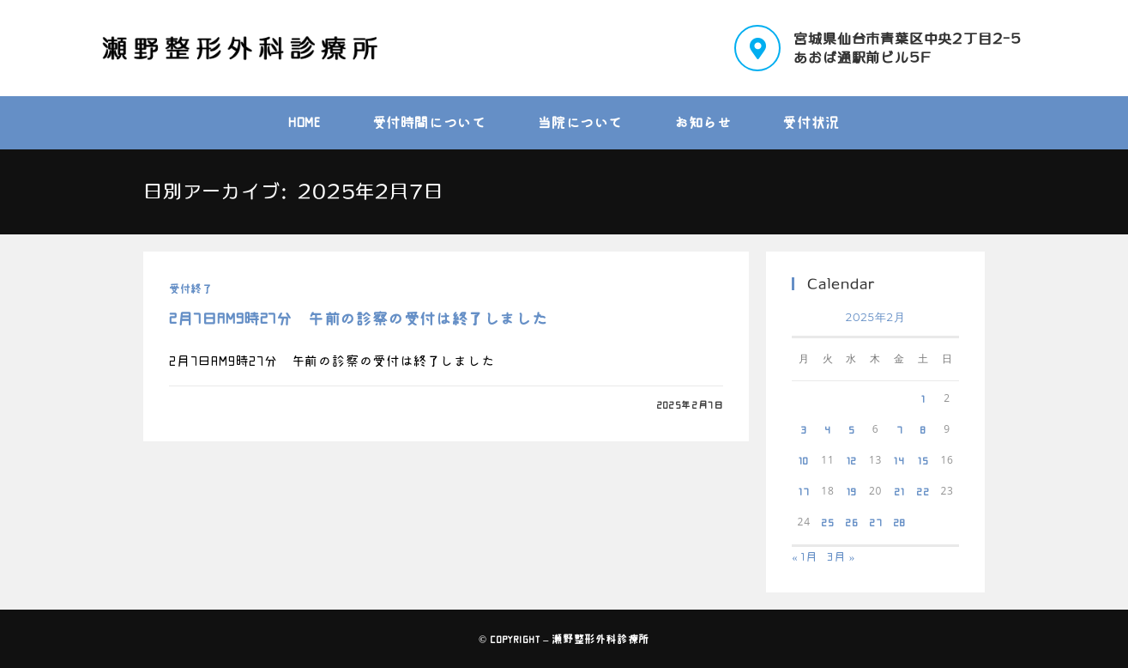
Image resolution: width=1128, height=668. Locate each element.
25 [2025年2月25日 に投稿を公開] (828, 522)
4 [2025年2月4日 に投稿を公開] (827, 429)
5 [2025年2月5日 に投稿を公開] (851, 429)
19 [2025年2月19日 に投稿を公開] (852, 491)
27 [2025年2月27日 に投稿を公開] (876, 522)
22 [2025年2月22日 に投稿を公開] (923, 491)
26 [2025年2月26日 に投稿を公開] (852, 522)
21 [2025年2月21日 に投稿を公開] (899, 491)
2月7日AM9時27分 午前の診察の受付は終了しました (358, 318)
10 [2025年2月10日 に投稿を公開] (804, 460)
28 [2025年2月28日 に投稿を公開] (900, 522)
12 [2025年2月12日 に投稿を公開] (852, 460)
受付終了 (190, 288)
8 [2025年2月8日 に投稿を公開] (923, 429)
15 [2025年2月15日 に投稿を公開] (923, 460)
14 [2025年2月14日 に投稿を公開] (899, 460)
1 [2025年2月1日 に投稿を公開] (923, 398)
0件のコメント (217, 405)
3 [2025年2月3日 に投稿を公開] (803, 429)
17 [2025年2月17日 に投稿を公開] (804, 491)
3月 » (841, 556)
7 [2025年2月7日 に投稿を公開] (899, 429)
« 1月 (804, 556)
